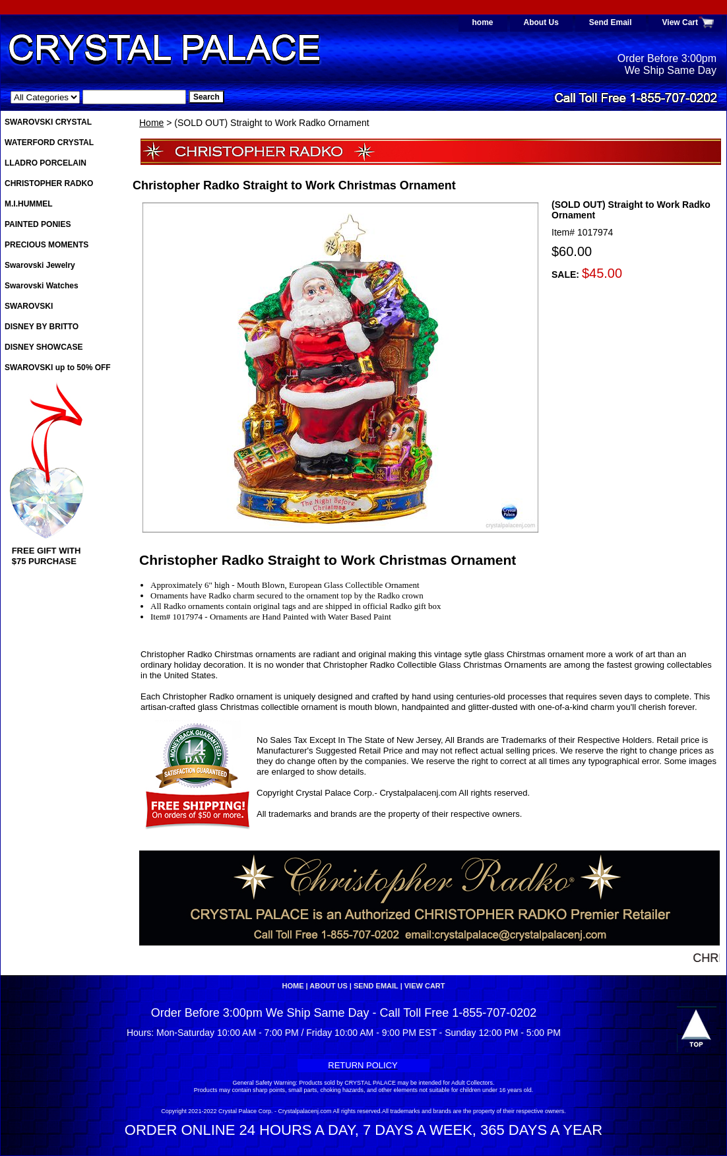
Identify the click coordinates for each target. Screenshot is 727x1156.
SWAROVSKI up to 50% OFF (58, 367)
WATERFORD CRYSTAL (49, 142)
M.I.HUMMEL (29, 204)
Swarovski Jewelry (40, 265)
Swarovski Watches (42, 285)
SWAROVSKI (29, 306)
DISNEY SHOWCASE (43, 347)
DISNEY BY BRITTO (42, 326)
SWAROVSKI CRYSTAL (48, 122)
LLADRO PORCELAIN (45, 163)
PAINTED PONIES (38, 224)
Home (151, 122)
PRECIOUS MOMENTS (46, 244)
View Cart (680, 22)
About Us (541, 22)
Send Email (610, 22)
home (482, 22)
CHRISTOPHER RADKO (49, 183)
